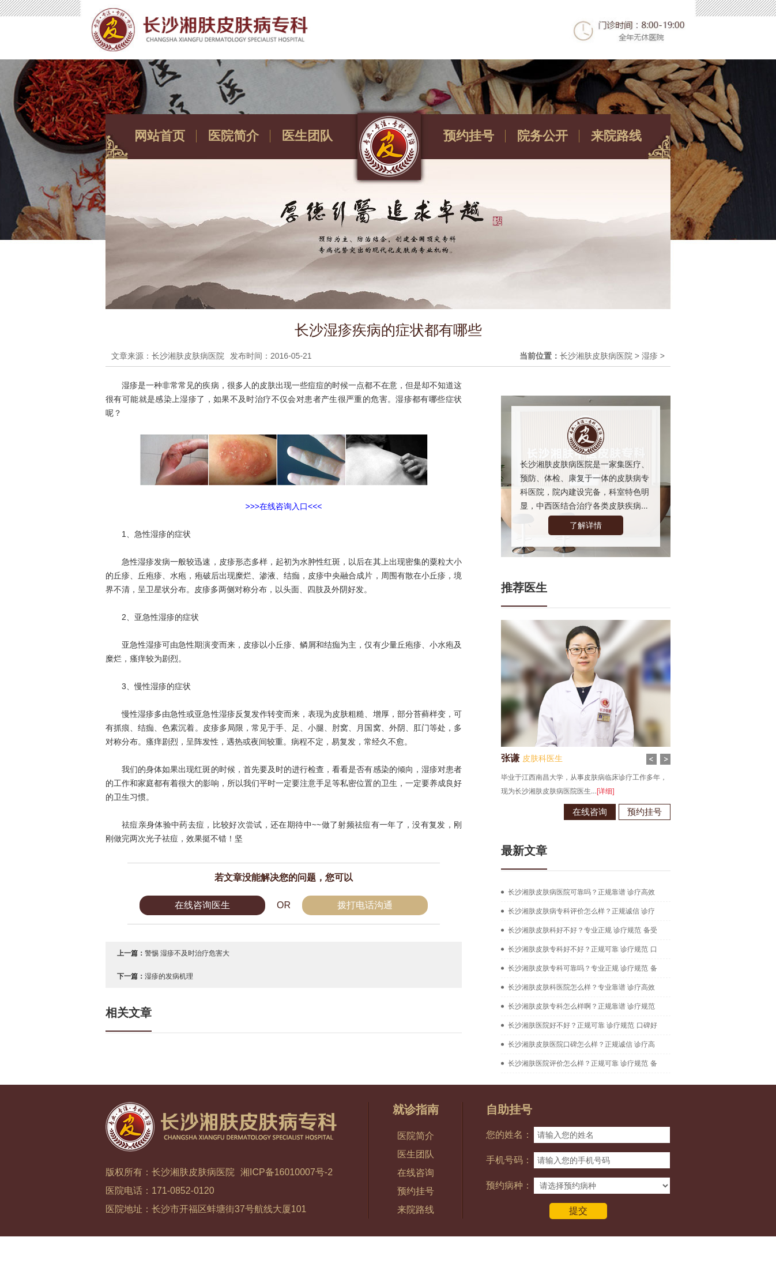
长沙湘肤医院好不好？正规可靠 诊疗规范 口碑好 (582, 1025)
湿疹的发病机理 (169, 976)
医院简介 (233, 136)
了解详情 (586, 525)
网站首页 (159, 136)
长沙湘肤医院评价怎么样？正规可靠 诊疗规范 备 (582, 1063)
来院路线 (616, 136)
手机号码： (509, 1160)
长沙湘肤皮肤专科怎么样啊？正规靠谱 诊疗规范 (581, 1006)
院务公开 (542, 136)
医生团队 (307, 136)
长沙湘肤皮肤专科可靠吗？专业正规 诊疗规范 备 (582, 968)
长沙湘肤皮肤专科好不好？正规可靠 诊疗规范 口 (582, 949)
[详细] (593, 791)
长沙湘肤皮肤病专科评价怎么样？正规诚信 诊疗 (581, 911)
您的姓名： (509, 1135)
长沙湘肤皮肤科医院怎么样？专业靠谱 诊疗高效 (581, 987)
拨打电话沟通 (365, 905)
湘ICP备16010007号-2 (286, 1172)
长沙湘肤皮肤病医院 (596, 355)
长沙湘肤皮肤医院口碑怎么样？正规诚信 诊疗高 (581, 1044)
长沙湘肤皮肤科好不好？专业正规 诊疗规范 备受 (582, 930)
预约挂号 (468, 136)
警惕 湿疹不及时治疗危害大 (187, 953)
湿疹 (650, 355)
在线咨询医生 (202, 905)
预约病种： (509, 1185)
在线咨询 (577, 812)
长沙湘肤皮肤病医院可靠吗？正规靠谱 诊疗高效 (581, 892)
